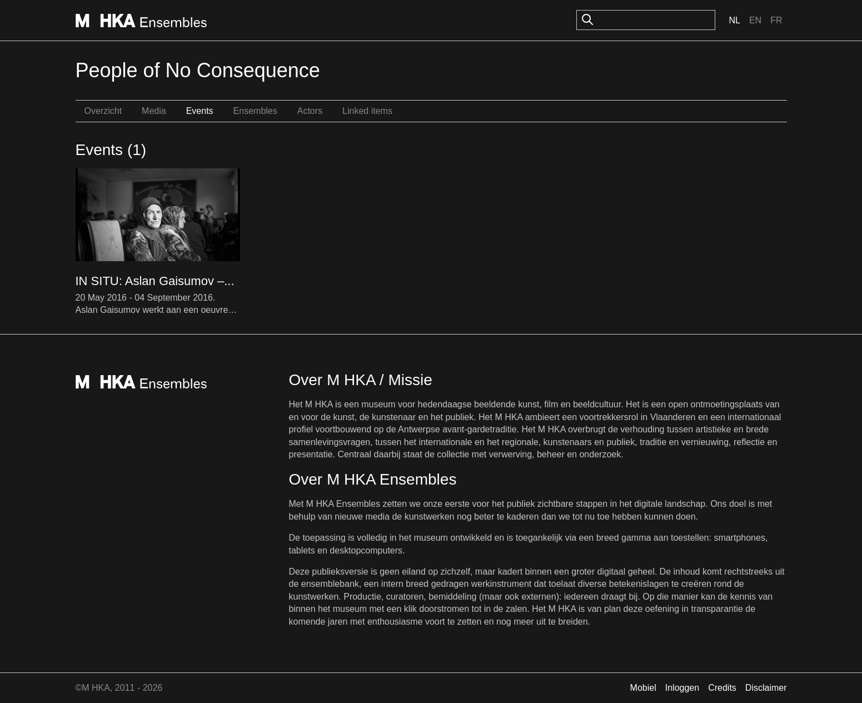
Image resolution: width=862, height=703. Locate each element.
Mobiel (643, 687)
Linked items (367, 111)
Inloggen (682, 687)
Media (154, 111)
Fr (776, 20)
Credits (722, 687)
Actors (309, 111)
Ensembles (255, 111)
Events (199, 111)
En (755, 20)
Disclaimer (766, 687)
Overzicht (103, 111)
